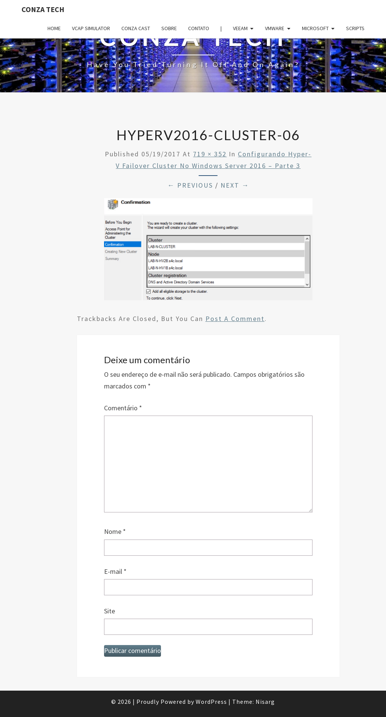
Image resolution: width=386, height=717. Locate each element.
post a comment (235, 318)
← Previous (190, 185)
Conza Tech (42, 9)
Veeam (240, 28)
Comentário (123, 408)
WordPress (211, 701)
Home (54, 28)
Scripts (355, 28)
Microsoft (315, 28)
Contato (198, 28)
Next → (235, 185)
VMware (274, 28)
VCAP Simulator (91, 28)
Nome (115, 531)
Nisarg (265, 701)
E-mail (115, 571)
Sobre (169, 28)
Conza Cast (135, 28)
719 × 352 (210, 154)
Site (109, 611)
